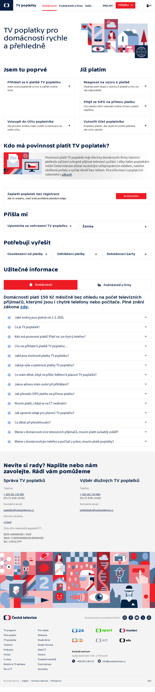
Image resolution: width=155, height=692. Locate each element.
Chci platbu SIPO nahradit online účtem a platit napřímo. (111, 86)
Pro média (43, 627)
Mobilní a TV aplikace (14, 661)
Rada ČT (42, 647)
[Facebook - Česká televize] (130, 615)
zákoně (67, 174)
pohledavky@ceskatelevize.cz (96, 507)
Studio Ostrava (45, 642)
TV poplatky (26, 5)
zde (24, 304)
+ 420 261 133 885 (14, 492)
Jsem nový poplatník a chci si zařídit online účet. (35, 86)
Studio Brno (44, 637)
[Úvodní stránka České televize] (20, 615)
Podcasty (8, 647)
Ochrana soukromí (39, 678)
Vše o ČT (8, 666)
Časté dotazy (44, 661)
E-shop (7, 656)
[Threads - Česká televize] (149, 615)
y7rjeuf (8, 519)
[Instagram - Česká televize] (124, 615)
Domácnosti (40, 282)
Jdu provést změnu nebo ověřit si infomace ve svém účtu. (111, 105)
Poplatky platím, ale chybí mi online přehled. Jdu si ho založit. (111, 125)
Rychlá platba (130, 195)
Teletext (8, 642)
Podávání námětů (47, 656)
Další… (89, 5)
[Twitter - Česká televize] (142, 615)
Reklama (42, 632)
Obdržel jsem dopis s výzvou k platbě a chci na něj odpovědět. (35, 105)
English (25, 678)
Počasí (7, 652)
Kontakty (43, 666)
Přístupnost (56, 678)
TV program (10, 627)
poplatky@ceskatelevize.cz (19, 507)
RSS (149, 678)
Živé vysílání (10, 632)
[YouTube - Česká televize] (136, 615)
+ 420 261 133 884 (90, 492)
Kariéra (41, 652)
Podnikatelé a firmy (114, 282)
